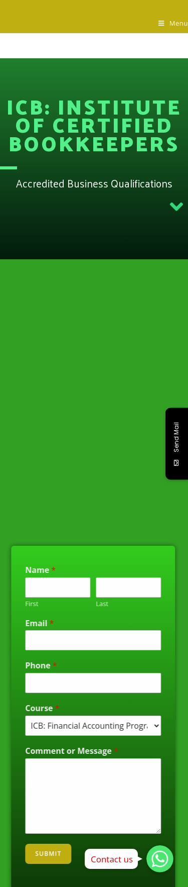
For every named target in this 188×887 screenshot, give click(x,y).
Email (23, 623)
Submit (32, 853)
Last (86, 604)
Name (24, 570)
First (15, 604)
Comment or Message (55, 751)
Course (26, 708)
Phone (25, 665)
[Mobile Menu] (173, 23)
